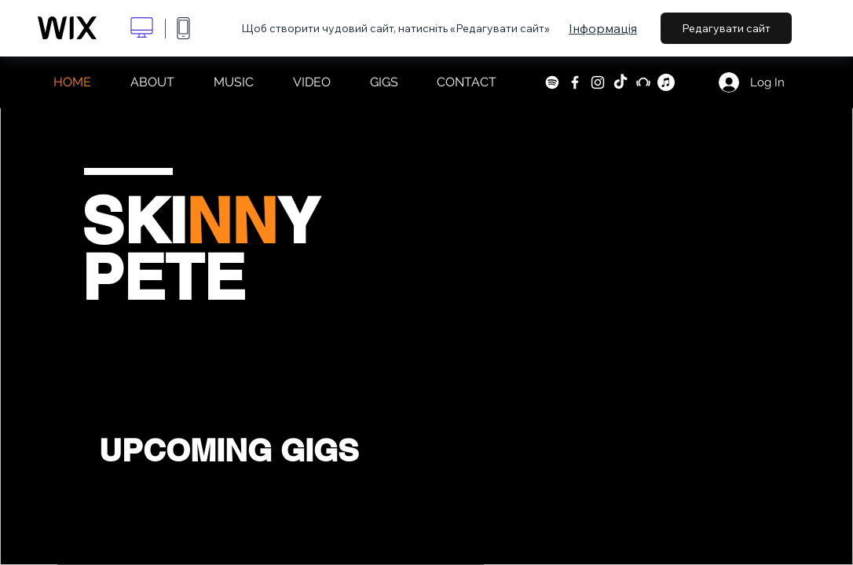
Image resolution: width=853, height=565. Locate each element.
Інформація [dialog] (603, 28)
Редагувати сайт (726, 28)
